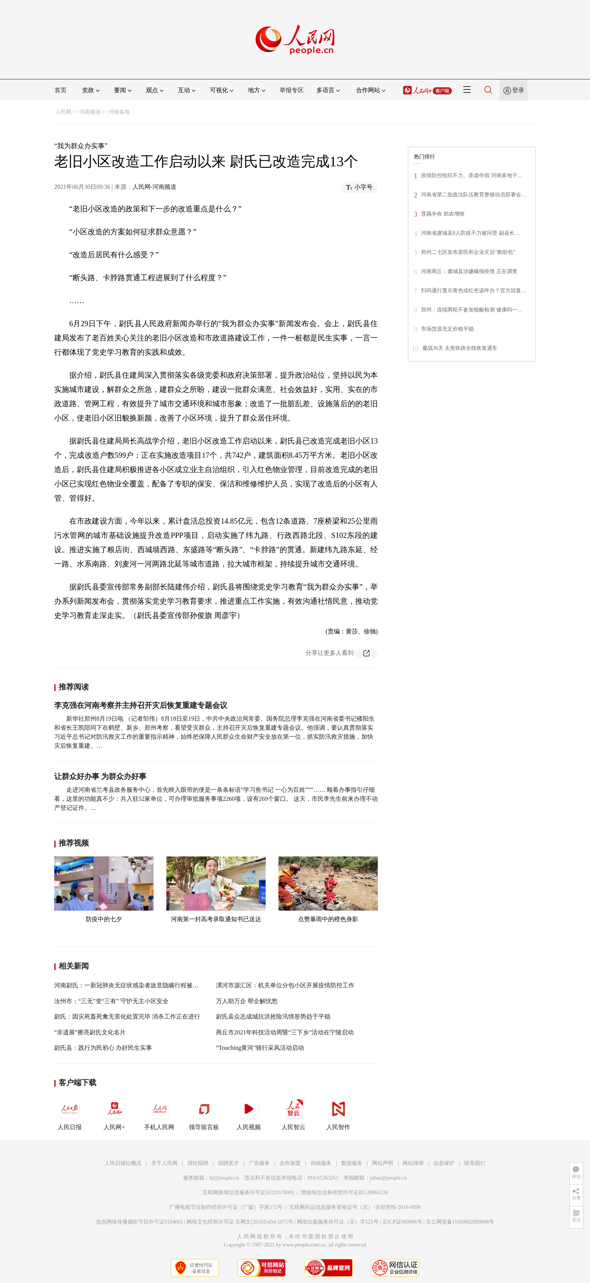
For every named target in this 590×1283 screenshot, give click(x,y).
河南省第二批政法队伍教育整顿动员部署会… (473, 194)
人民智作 (338, 1113)
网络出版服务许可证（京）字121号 (338, 1222)
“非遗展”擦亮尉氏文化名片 (90, 1032)
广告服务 (259, 1163)
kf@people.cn (224, 1178)
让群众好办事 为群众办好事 (100, 776)
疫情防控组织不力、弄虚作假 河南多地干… (472, 175)
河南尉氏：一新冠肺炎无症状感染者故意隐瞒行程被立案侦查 (135, 985)
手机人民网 (159, 1113)
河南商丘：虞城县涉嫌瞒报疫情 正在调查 (469, 271)
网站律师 (413, 1163)
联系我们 (474, 1163)
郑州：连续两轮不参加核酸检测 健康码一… (472, 310)
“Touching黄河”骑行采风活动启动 (260, 1048)
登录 (518, 90)
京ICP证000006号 (402, 1222)
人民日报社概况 (123, 1163)
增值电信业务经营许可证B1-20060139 (344, 1192)
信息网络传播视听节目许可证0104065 (139, 1222)
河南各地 (119, 112)
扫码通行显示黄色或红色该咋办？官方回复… (473, 290)
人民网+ (114, 1113)
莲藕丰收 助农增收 (443, 214)
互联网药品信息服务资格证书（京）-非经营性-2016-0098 (355, 1207)
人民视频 (249, 1113)
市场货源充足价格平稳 (447, 329)
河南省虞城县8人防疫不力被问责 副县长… (470, 233)
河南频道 (89, 112)
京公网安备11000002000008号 (460, 1222)
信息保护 (444, 1163)
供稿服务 (320, 1163)
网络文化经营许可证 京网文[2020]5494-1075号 (240, 1222)
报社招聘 (197, 1163)
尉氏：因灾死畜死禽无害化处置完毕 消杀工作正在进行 (127, 1016)
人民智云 (293, 1113)
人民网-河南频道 (154, 187)
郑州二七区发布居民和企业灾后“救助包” (469, 252)
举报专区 (292, 90)
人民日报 (69, 1113)
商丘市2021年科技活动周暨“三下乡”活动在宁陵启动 (285, 1032)
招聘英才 (228, 1163)
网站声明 (382, 1163)
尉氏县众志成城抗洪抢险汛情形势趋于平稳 (273, 1016)
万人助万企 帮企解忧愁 (247, 1001)
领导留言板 (204, 1113)
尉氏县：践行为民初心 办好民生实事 (103, 1048)
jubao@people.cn (388, 1178)
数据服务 (351, 1163)
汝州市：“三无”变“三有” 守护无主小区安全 (111, 1001)
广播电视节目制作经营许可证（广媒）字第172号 (226, 1207)
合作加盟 (290, 1163)
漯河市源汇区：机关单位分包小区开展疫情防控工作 (285, 985)
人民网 (63, 112)
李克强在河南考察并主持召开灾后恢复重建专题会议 (140, 705)
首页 (61, 90)
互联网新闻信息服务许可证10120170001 (248, 1192)
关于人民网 (164, 1163)
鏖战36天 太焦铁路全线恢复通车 (459, 348)
